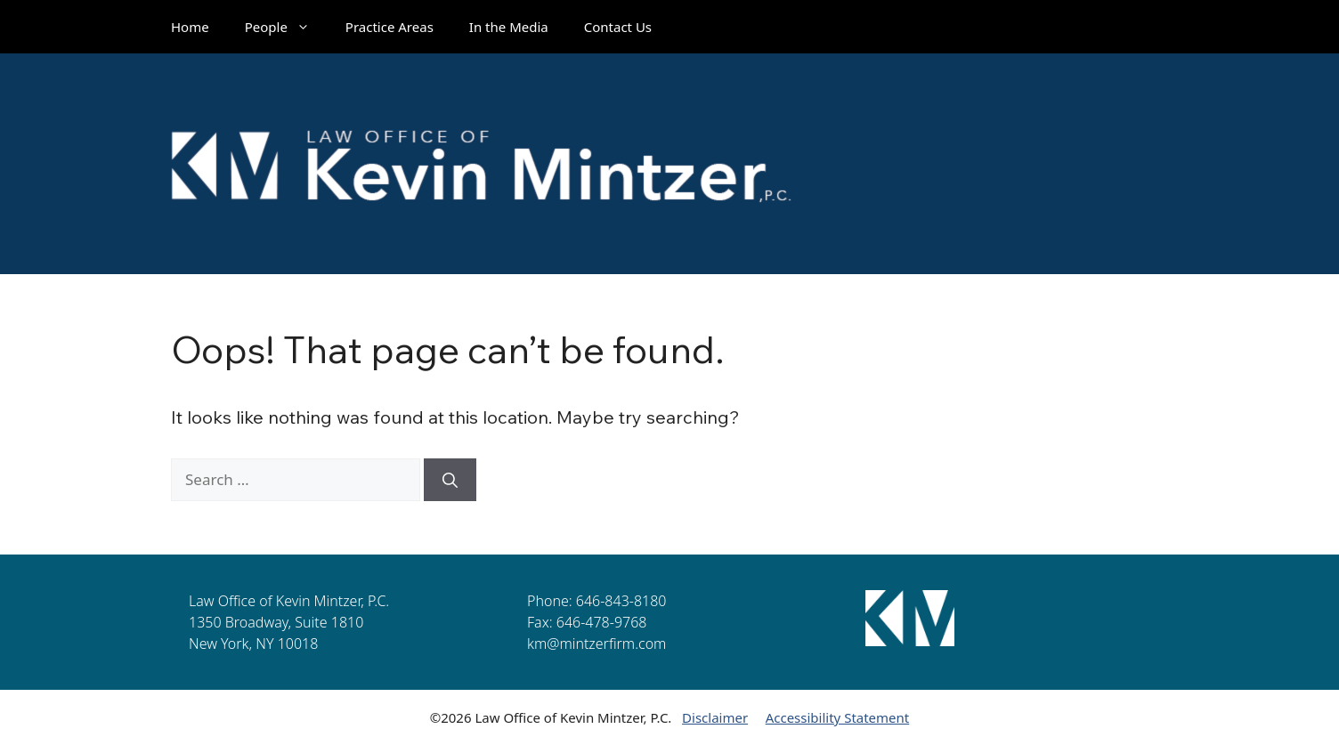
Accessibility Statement (838, 717)
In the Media (508, 27)
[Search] (450, 479)
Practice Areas (389, 27)
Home (190, 27)
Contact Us (618, 27)
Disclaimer (715, 717)
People (286, 26)
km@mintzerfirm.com (596, 643)
